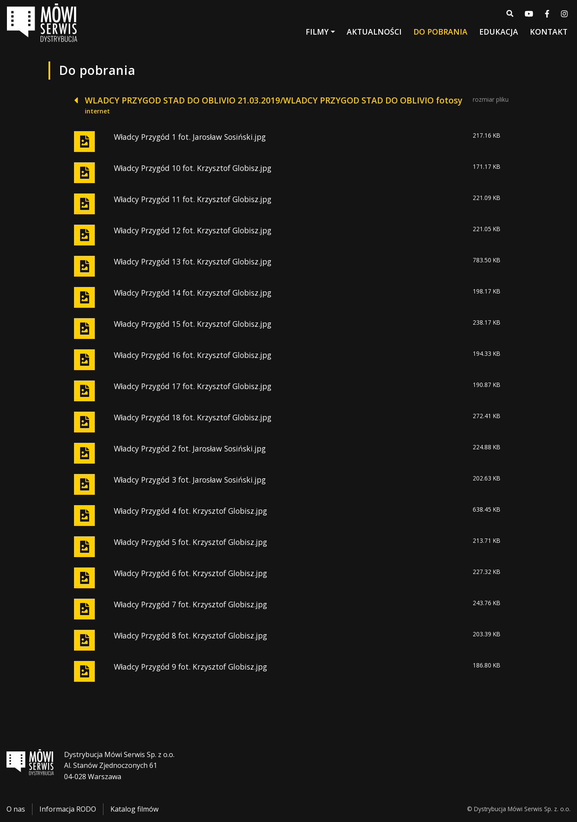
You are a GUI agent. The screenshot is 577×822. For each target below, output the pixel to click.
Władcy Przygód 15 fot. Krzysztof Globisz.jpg (192, 324)
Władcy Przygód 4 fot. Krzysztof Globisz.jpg (190, 511)
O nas (15, 809)
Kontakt (548, 33)
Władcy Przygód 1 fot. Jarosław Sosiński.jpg (190, 137)
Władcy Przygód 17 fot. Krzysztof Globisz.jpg (192, 386)
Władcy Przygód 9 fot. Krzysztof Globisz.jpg (190, 666)
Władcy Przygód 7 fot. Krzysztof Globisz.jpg (190, 604)
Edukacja (498, 33)
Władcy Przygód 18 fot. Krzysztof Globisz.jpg (192, 417)
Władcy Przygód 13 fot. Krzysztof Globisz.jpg (192, 261)
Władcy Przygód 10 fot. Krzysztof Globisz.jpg (192, 168)
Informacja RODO (67, 809)
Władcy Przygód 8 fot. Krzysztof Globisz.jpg (190, 635)
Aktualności (374, 33)
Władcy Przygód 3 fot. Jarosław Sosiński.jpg (190, 479)
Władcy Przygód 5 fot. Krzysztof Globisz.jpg (190, 542)
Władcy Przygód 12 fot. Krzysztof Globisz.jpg (192, 230)
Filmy (317, 33)
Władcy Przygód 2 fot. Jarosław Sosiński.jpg (190, 448)
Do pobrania (440, 33)
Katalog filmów (134, 809)
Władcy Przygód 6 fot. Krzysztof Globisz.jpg (190, 573)
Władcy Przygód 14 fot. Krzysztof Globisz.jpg (192, 292)
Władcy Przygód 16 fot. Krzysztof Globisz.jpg (192, 355)
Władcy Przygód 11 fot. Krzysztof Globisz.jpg (192, 199)
